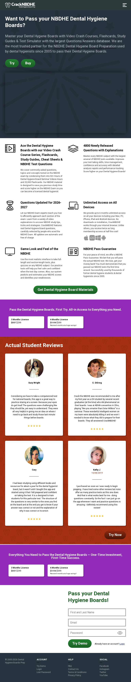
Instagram (104, 669)
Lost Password (44, 672)
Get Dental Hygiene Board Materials (65, 290)
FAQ (70, 666)
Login (122, 644)
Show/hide (119, 632)
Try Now (115, 535)
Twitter (103, 672)
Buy (28, 63)
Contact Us (73, 669)
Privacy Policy (74, 675)
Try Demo (79, 643)
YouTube (104, 675)
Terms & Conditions (77, 672)
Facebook (104, 666)
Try (11, 63)
